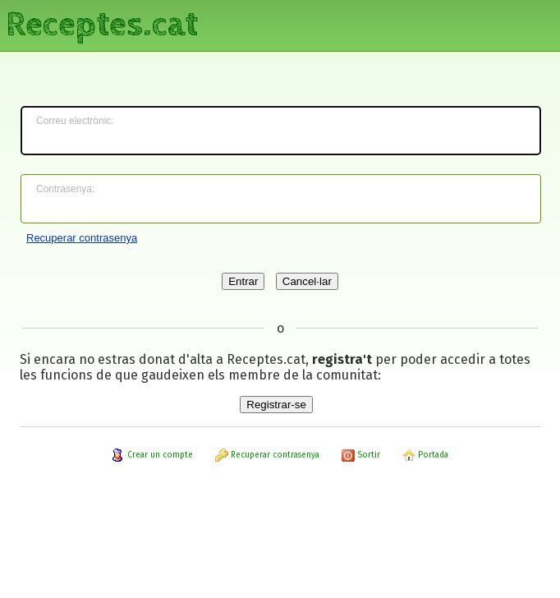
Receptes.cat (102, 24)
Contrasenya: (65, 189)
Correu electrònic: (75, 120)
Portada (425, 455)
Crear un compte (152, 455)
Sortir (361, 455)
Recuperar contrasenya (81, 238)
